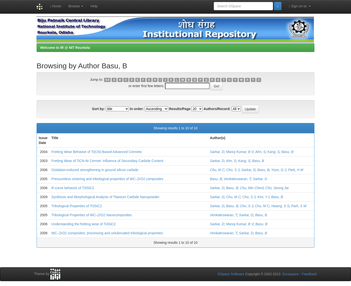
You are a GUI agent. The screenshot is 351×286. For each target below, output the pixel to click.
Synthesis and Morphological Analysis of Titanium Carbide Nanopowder (105, 197)
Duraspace (290, 274)
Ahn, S (260, 152)
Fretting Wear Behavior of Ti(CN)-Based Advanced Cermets (96, 152)
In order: (137, 109)
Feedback (309, 274)
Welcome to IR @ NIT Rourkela (65, 48)
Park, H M (295, 170)
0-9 (107, 79)
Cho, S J (232, 170)
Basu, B (287, 152)
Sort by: (98, 109)
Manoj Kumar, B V (240, 152)
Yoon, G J (278, 170)
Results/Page (180, 109)
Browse (75, 6)
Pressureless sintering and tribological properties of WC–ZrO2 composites (107, 179)
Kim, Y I (263, 197)
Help (94, 6)
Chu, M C (217, 170)
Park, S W (298, 206)
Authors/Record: (217, 109)
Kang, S (273, 152)
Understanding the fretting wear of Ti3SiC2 (83, 224)
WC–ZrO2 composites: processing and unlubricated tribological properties (107, 233)
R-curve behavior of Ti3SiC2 (72, 188)
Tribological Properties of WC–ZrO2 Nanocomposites (91, 215)
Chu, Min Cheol (251, 188)
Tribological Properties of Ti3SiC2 (76, 206)
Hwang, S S (280, 206)
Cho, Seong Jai (277, 188)
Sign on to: (300, 6)
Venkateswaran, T (237, 179)
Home (55, 6)
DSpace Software (231, 274)
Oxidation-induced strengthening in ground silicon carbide (94, 170)
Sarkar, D (217, 152)
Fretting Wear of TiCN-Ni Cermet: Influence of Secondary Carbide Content (107, 161)
